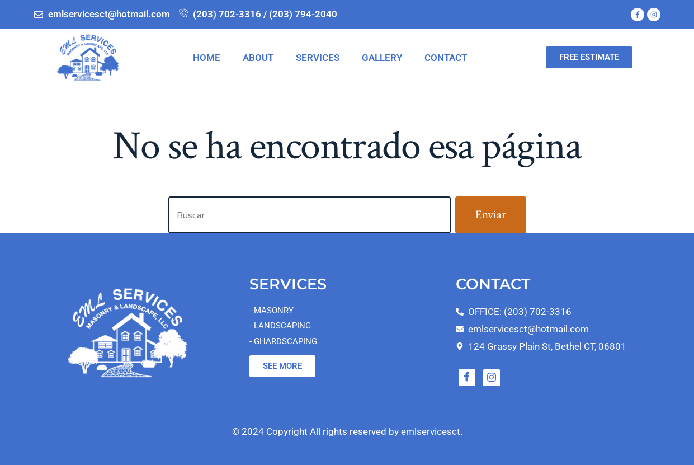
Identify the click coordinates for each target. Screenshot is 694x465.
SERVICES (317, 57)
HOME (206, 57)
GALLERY (382, 57)
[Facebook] (467, 377)
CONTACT (445, 57)
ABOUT (258, 57)
